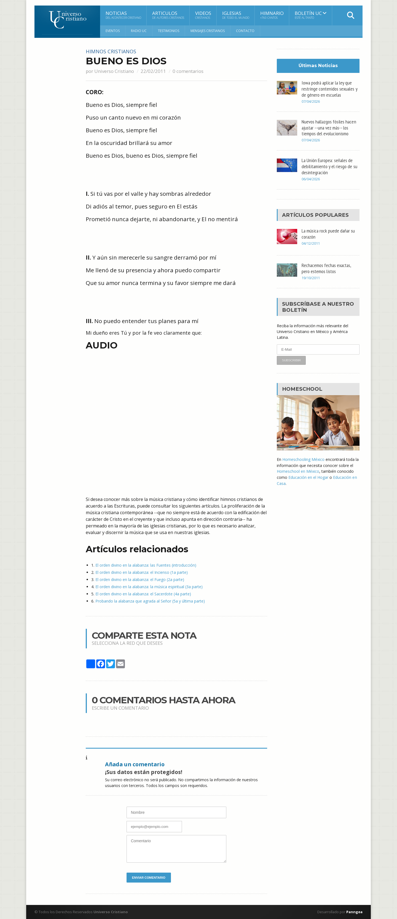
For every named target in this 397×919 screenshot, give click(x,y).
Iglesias (235, 15)
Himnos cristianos (111, 51)
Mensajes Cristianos (208, 30)
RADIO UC (139, 30)
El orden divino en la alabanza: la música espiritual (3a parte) (149, 586)
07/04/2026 (311, 101)
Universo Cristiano (114, 71)
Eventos (113, 30)
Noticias (123, 15)
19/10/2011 (311, 277)
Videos (203, 15)
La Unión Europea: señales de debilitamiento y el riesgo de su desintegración (329, 165)
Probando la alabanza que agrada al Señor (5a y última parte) (150, 601)
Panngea (354, 911)
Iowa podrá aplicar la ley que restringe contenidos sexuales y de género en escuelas (329, 88)
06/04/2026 (311, 178)
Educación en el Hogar (308, 476)
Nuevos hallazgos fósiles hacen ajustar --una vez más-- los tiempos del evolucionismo (329, 127)
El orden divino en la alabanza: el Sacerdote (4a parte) (143, 593)
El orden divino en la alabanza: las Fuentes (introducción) (145, 565)
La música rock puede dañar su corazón (328, 233)
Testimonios (168, 30)
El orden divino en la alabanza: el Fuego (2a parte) (139, 579)
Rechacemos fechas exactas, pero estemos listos (326, 267)
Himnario (272, 15)
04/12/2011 (311, 242)
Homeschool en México (298, 470)
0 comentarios (188, 71)
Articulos (168, 15)
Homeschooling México (303, 458)
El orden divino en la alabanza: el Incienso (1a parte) (141, 572)
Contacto (245, 30)
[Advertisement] (56, 132)
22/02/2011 (153, 71)
